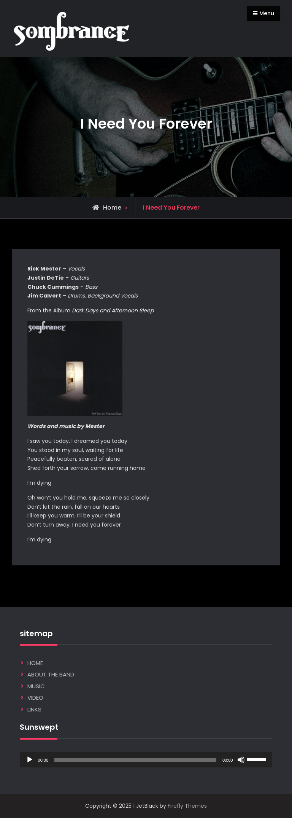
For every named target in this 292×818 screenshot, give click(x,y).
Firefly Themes (187, 806)
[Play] (29, 760)
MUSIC (36, 686)
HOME (35, 663)
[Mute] (241, 760)
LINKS (34, 709)
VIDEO (35, 698)
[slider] (135, 760)
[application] (146, 759)
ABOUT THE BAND (50, 674)
